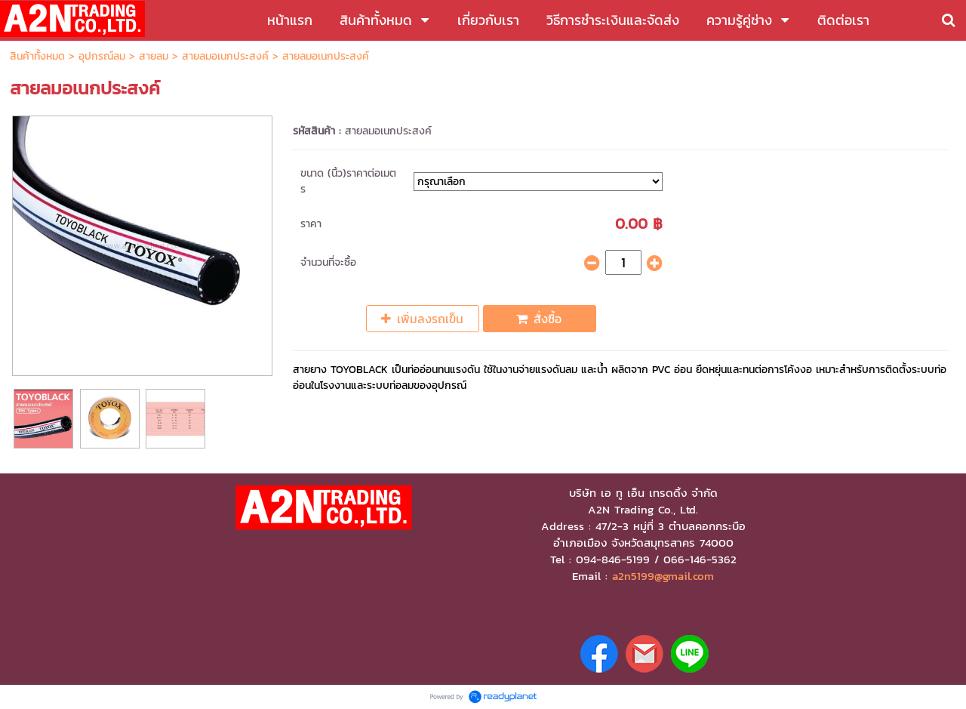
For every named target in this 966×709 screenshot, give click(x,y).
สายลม (153, 56)
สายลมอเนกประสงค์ (225, 56)
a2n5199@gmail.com (663, 576)
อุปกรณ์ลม (101, 56)
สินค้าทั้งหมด (37, 56)
